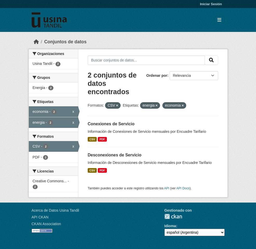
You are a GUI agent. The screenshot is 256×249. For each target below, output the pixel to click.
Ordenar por (156, 75)
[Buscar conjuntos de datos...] (146, 60)
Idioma (170, 226)
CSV (92, 139)
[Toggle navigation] (219, 20)
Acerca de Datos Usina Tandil (55, 210)
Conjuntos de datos (65, 41)
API (166, 188)
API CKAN (40, 217)
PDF (102, 139)
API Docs (183, 188)
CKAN (173, 216)
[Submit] (211, 60)
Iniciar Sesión (211, 4)
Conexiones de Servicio (111, 124)
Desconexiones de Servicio (114, 155)
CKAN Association (46, 224)
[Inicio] (36, 41)
